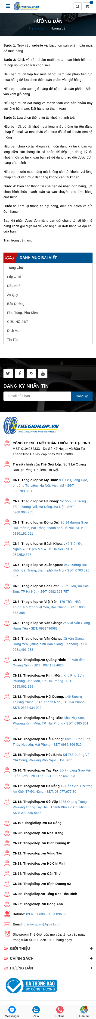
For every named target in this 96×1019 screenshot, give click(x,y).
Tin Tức (13, 340)
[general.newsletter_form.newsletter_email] (48, 396)
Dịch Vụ (13, 331)
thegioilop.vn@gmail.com (42, 924)
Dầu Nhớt (14, 286)
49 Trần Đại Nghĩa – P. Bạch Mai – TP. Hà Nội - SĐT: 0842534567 (48, 549)
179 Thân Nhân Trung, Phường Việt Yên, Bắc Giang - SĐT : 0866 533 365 (50, 607)
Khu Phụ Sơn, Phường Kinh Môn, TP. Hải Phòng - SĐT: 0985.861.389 (49, 681)
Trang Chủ (15, 268)
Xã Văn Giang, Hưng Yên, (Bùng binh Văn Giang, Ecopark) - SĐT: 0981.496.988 (50, 644)
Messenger (12, 1012)
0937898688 (35, 914)
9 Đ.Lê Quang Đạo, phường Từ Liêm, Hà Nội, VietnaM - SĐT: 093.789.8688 (50, 485)
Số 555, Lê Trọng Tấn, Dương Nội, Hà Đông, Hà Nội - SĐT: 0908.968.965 (49, 506)
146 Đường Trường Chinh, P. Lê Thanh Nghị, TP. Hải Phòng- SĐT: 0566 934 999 (49, 702)
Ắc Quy (12, 295)
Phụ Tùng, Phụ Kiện (22, 313)
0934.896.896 (58, 914)
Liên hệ (84, 1012)
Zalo (36, 1012)
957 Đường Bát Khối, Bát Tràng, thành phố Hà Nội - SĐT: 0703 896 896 (51, 570)
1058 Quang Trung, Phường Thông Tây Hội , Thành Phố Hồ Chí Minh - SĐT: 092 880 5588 (51, 807)
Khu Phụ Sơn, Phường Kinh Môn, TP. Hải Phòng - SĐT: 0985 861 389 (50, 723)
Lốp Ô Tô (14, 277)
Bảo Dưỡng (16, 304)
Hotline (60, 1012)
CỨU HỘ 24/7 (17, 322)
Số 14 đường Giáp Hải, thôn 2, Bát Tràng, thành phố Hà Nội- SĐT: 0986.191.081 (50, 528)
